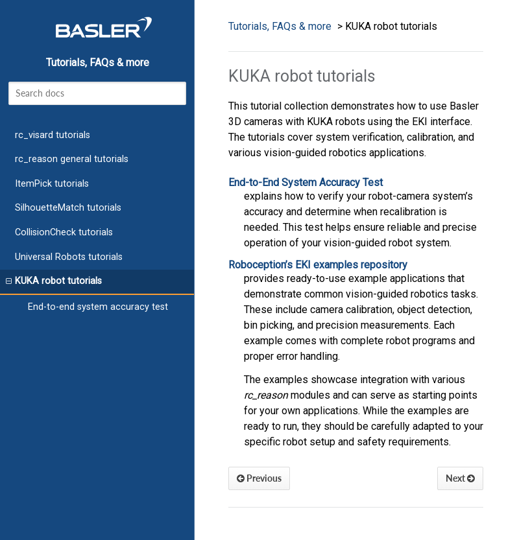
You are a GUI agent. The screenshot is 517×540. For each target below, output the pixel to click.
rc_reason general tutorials (71, 159)
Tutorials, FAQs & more (97, 62)
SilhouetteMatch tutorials (68, 207)
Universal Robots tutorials (69, 257)
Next (460, 478)
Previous (259, 478)
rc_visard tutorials (52, 135)
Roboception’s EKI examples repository (317, 265)
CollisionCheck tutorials (64, 232)
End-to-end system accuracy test (98, 306)
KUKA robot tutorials (54, 281)
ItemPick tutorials (52, 183)
